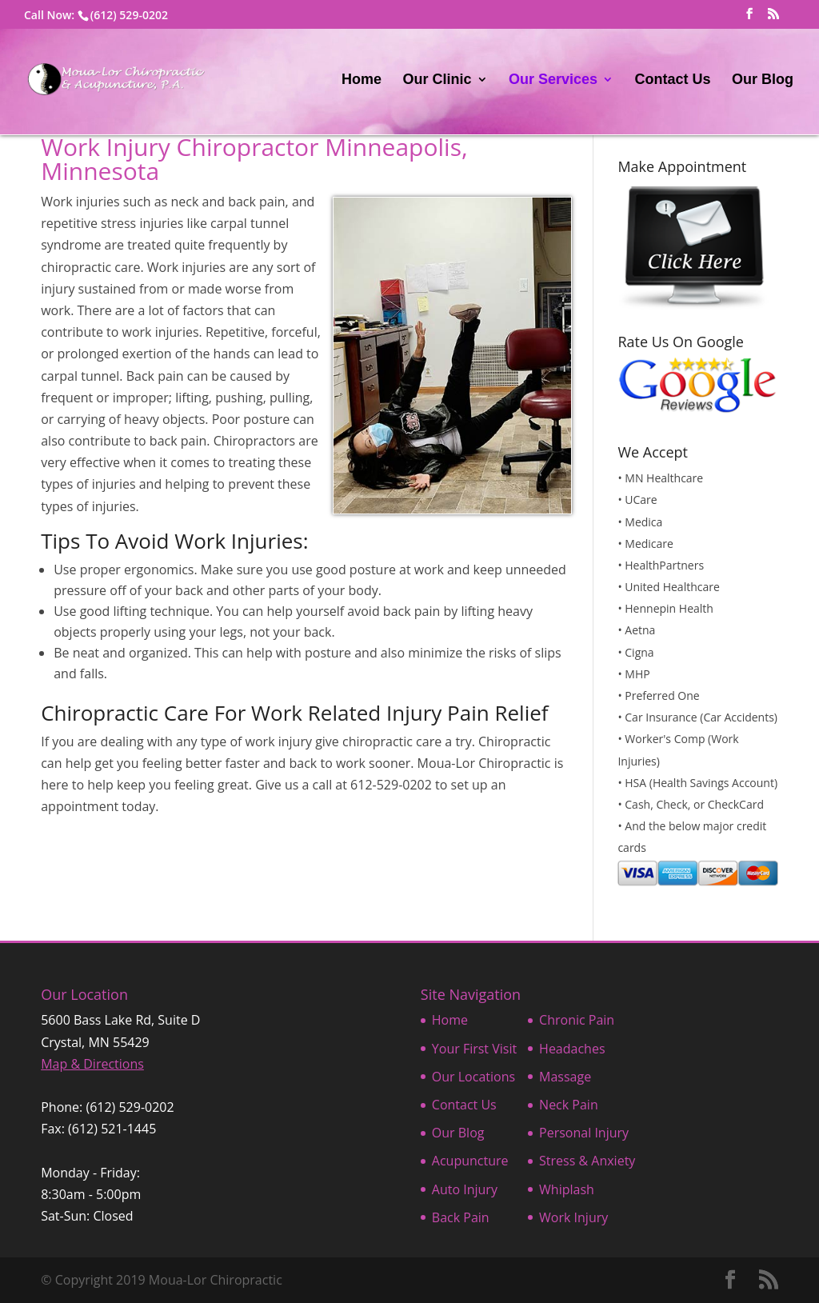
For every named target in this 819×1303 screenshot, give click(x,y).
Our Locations (473, 1076)
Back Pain (460, 1217)
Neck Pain (568, 1104)
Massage (565, 1076)
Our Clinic (437, 80)
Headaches (572, 1048)
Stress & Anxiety (587, 1160)
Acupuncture (470, 1160)
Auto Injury (464, 1189)
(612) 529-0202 (129, 14)
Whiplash (566, 1189)
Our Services (553, 80)
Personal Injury (584, 1132)
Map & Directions (92, 1064)
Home (362, 80)
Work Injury (573, 1217)
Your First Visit (474, 1048)
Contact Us (673, 80)
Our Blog (762, 80)
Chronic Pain (576, 1020)
